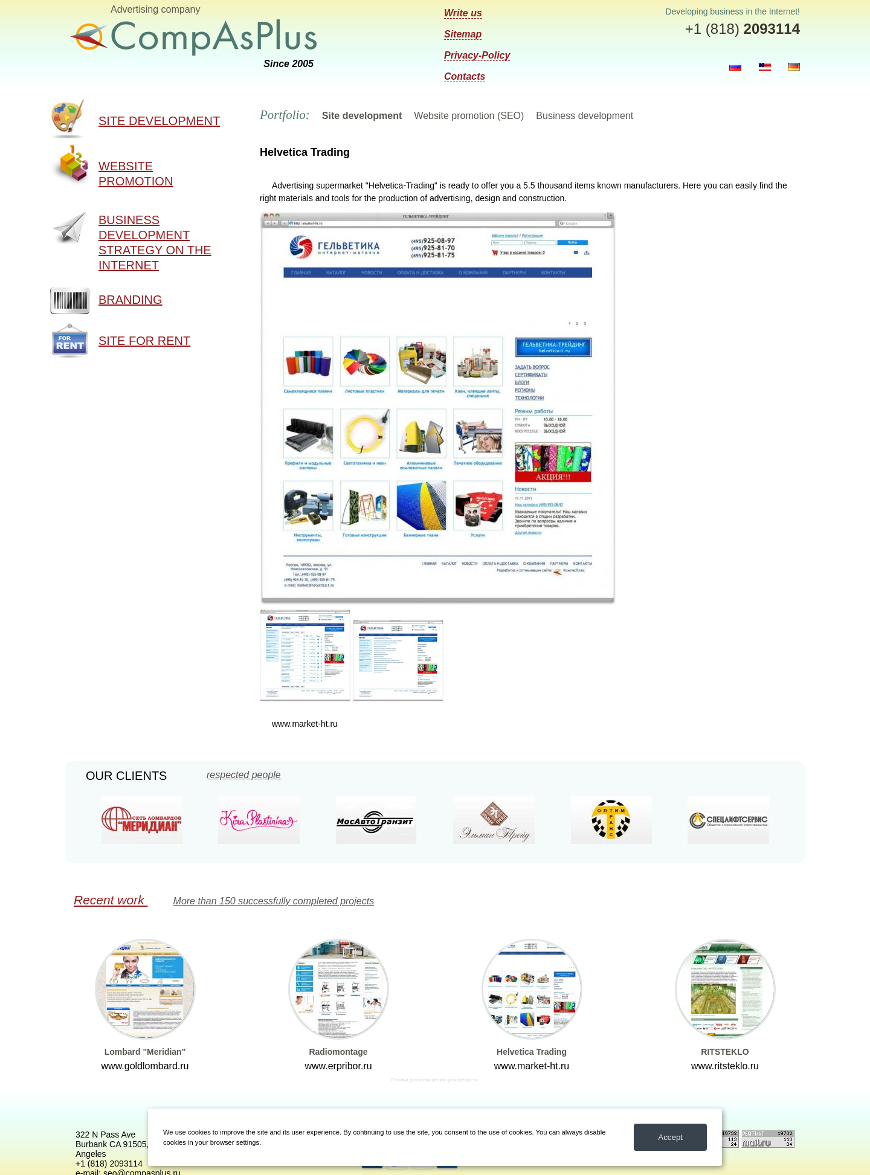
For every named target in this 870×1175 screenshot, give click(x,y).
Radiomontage (338, 1052)
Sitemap (463, 34)
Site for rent (144, 340)
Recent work (111, 900)
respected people (244, 775)
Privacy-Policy (477, 55)
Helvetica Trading (532, 1052)
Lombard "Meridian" (145, 1052)
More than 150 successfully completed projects (274, 901)
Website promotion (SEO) (469, 116)
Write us (463, 13)
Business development (584, 116)
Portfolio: (285, 115)
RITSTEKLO (725, 1052)
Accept (670, 1137)
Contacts (464, 76)
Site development (159, 120)
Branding (130, 299)
